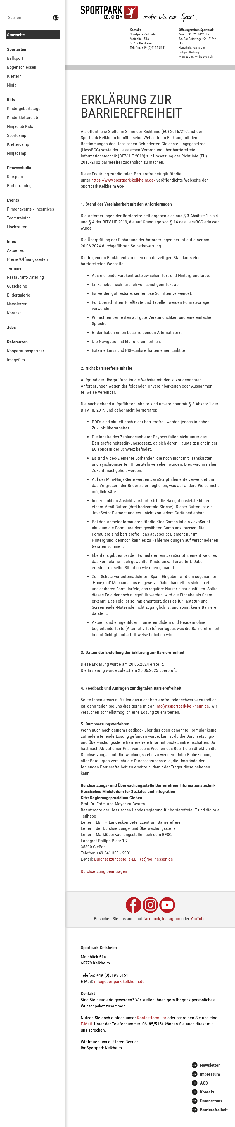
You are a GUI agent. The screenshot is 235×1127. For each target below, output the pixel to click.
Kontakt (14, 313)
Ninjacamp (16, 153)
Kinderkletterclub (22, 117)
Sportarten (16, 49)
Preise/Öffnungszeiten (27, 259)
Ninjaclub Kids (20, 126)
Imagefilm (16, 359)
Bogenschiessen (21, 67)
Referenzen (17, 342)
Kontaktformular (151, 1017)
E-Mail (86, 1023)
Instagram (171, 918)
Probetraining (19, 185)
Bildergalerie (18, 295)
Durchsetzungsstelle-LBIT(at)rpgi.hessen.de (133, 859)
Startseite (16, 34)
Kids (11, 99)
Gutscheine (17, 286)
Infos (11, 241)
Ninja (11, 85)
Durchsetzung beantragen (104, 871)
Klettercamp (18, 144)
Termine (14, 268)
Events (13, 200)
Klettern (14, 76)
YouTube (198, 918)
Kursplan (15, 176)
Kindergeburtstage (24, 108)
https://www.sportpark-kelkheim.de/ (123, 180)
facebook (152, 918)
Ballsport (15, 58)
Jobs (11, 327)
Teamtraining (19, 218)
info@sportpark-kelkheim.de (119, 981)
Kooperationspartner (25, 351)
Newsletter (17, 304)
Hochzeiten (17, 227)
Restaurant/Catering (25, 277)
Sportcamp (16, 135)
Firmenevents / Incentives (30, 209)
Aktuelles (15, 250)
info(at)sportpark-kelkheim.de (182, 706)
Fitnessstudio (19, 167)
